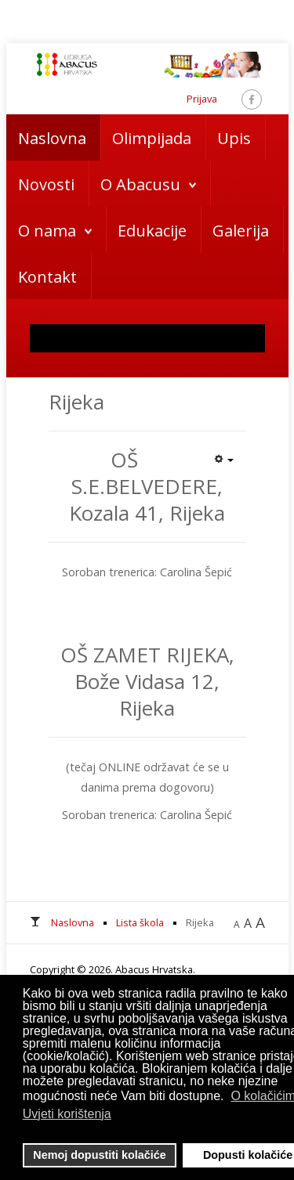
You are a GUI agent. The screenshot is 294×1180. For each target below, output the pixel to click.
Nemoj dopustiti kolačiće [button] (99, 1155)
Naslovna (52, 138)
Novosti (46, 184)
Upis (234, 138)
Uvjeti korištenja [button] (67, 1113)
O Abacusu (140, 184)
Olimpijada (151, 138)
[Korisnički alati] (223, 458)
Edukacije (152, 230)
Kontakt (47, 276)
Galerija (240, 230)
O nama (47, 230)
